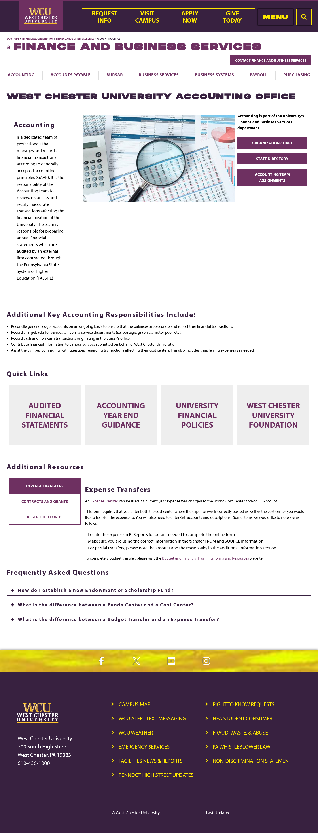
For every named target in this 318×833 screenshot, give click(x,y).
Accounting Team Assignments (272, 177)
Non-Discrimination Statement (252, 760)
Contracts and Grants (44, 501)
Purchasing (296, 74)
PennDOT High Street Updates (156, 774)
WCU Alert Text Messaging (152, 718)
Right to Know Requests (243, 704)
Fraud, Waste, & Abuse (240, 732)
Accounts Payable (71, 74)
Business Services (159, 74)
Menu (275, 17)
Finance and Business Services (75, 38)
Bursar (114, 74)
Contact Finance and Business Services (271, 60)
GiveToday (232, 17)
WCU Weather (136, 732)
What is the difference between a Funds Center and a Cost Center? (106, 605)
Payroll (258, 74)
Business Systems (214, 74)
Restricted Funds (44, 516)
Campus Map (134, 704)
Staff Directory (272, 158)
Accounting (21, 74)
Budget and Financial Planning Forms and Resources (205, 558)
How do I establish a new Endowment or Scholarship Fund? (96, 590)
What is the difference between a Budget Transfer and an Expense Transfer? (118, 619)
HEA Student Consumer (242, 718)
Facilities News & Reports (150, 760)
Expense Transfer (104, 501)
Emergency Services (144, 746)
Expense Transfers (45, 485)
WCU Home (13, 38)
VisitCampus (147, 17)
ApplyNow (190, 17)
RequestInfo (104, 17)
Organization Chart (272, 143)
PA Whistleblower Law (241, 746)
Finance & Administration (38, 38)
